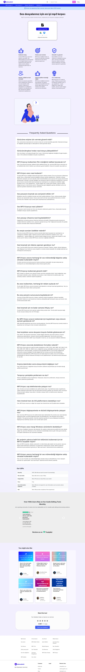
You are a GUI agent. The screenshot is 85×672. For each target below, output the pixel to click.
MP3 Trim (34, 646)
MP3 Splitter (23, 657)
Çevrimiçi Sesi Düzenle (56, 642)
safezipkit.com (63, 671)
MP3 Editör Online (35, 641)
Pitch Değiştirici (56, 649)
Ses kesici (23, 641)
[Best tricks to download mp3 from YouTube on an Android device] (42, 583)
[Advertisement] (7, 31)
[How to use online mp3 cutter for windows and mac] (26, 583)
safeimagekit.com (63, 668)
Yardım (39, 668)
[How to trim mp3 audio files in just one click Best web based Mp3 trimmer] (26, 556)
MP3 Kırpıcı (55, 652)
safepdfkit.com (63, 666)
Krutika (25, 573)
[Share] (47, 2)
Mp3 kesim (23, 638)
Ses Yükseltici (35, 649)
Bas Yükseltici (56, 646)
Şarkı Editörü (45, 641)
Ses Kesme (23, 646)
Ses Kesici (44, 638)
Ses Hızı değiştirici (25, 652)
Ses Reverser (45, 649)
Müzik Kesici (55, 638)
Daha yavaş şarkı (24, 649)
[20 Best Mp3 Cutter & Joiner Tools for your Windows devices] (42, 556)
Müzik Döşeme (45, 646)
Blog (78, 2)
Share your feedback (42, 627)
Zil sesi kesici (34, 638)
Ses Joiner (34, 657)
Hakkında (40, 666)
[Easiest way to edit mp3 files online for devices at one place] (59, 556)
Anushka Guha (43, 572)
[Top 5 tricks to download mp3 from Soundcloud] (59, 583)
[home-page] (8, 2)
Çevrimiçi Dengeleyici (34, 653)
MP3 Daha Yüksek (46, 652)
